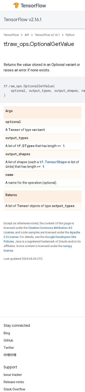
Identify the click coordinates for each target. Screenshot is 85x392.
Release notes (14, 382)
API (27, 35)
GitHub (8, 340)
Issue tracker (13, 375)
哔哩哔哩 (10, 355)
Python (70, 35)
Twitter (9, 348)
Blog (7, 333)
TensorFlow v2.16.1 (22, 19)
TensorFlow (11, 35)
